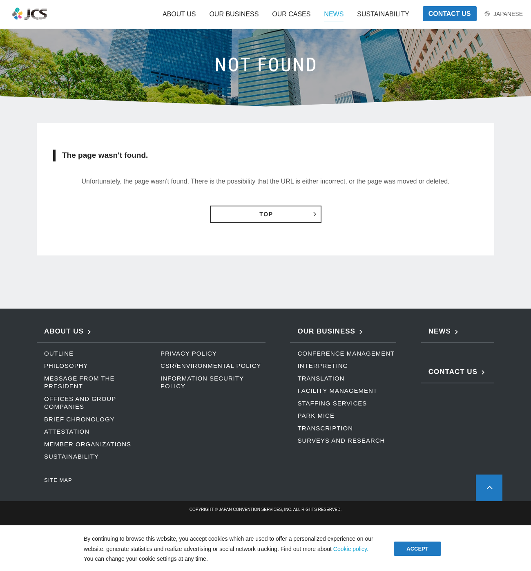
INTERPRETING (322, 365)
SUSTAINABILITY (71, 456)
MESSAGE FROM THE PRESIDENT (79, 382)
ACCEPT (417, 549)
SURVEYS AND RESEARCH (341, 440)
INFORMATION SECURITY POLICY (202, 382)
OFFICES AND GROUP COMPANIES (80, 402)
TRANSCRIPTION (325, 428)
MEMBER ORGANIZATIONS (87, 444)
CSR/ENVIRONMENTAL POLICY (211, 365)
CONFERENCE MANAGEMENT (346, 353)
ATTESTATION (66, 431)
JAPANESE (508, 14)
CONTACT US (449, 13)
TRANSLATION (320, 378)
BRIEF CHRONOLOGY (79, 419)
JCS (29, 13)
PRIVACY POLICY (189, 353)
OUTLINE (59, 353)
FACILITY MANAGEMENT (337, 390)
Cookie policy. (350, 549)
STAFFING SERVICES (332, 403)
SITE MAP (58, 480)
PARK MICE (315, 415)
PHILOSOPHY (66, 365)
